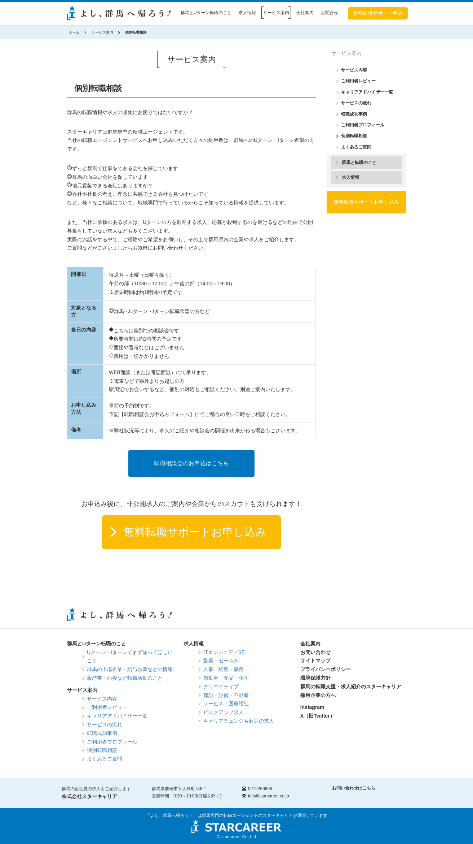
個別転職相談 (354, 135)
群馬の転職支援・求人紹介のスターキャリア (350, 686)
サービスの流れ (356, 102)
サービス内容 (354, 70)
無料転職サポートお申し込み (195, 532)
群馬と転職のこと (359, 162)
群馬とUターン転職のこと (206, 12)
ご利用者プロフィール (362, 124)
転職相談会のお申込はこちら (191, 463)
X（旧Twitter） (317, 716)
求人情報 (247, 12)
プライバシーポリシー (325, 669)
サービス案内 (276, 12)
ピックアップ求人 (223, 712)
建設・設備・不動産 (226, 695)
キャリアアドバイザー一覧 (367, 92)
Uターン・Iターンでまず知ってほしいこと (130, 656)
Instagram (312, 707)
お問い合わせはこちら (353, 788)
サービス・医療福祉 (226, 703)
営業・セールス (221, 660)
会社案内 (305, 12)
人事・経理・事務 (223, 669)
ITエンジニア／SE (224, 652)
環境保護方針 (315, 678)
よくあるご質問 (356, 147)
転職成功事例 (354, 114)
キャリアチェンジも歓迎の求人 (238, 721)
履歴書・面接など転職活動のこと (125, 678)
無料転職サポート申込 (378, 13)
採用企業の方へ (318, 695)
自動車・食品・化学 (226, 678)
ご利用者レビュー (358, 80)
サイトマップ (315, 660)
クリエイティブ (221, 686)
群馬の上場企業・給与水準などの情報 (130, 669)
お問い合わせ (315, 652)
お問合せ (329, 12)
